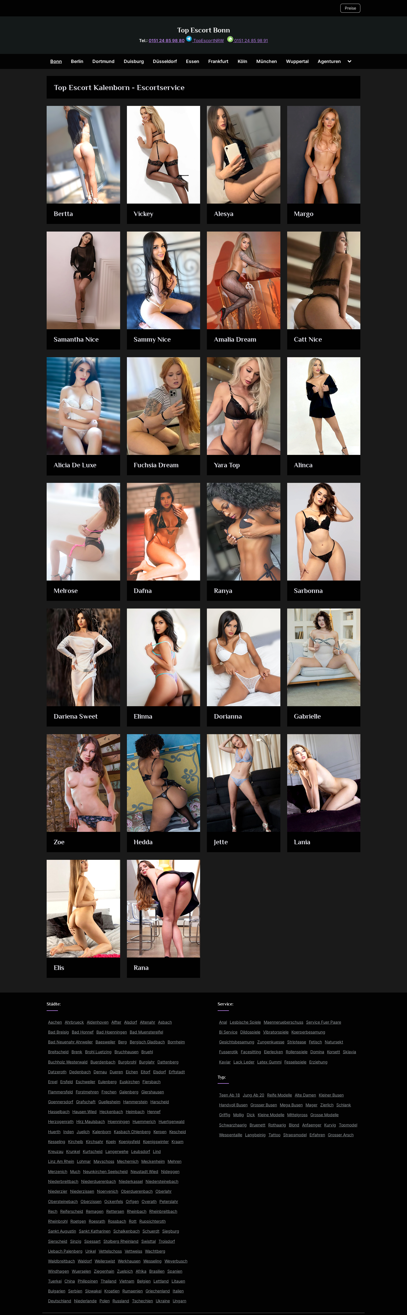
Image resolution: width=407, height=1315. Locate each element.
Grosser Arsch (341, 1134)
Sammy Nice (153, 340)
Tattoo (274, 1134)
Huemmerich (144, 1121)
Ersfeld (66, 1081)
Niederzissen (82, 1191)
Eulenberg (107, 1081)
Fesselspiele (295, 1061)
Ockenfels (113, 1201)
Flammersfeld (60, 1091)
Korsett (333, 1051)
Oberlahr (163, 1191)
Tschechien (142, 1300)
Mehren (174, 1161)
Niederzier (57, 1191)
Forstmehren (87, 1091)
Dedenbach (80, 1071)
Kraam (177, 1141)
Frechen (108, 1091)
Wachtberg (155, 1251)
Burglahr (147, 1061)
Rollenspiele (297, 1051)
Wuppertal (297, 61)
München (266, 61)
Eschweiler (85, 1081)
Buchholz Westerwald (68, 1061)
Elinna (143, 717)
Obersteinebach (63, 1201)
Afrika (141, 1271)
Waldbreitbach (61, 1261)
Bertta (63, 214)
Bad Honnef (83, 1032)
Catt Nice (308, 340)
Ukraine (163, 1300)
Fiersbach (151, 1081)
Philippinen (88, 1281)
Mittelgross (297, 1114)
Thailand (108, 1281)
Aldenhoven (98, 1022)
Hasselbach (59, 1111)
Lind (157, 1151)
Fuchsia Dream (157, 465)
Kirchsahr (94, 1141)
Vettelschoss (110, 1251)
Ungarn (179, 1300)
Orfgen (132, 1201)
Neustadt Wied (144, 1171)
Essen (192, 61)
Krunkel (73, 1151)
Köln (242, 61)
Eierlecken (273, 1051)
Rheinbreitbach (163, 1211)
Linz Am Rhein (61, 1161)
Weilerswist (105, 1261)
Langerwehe (116, 1151)
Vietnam (126, 1281)
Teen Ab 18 (229, 1094)
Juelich (83, 1131)
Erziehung (318, 1061)
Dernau (100, 1071)
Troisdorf (167, 1241)
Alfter (116, 1022)
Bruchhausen (126, 1051)
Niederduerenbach (98, 1181)
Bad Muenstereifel (146, 1032)
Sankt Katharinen (95, 1231)
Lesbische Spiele (245, 1022)
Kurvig (330, 1124)
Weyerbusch (175, 1261)
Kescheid (177, 1131)
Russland (120, 1300)
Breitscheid (58, 1051)
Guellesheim (109, 1101)
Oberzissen (91, 1201)
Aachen (55, 1022)
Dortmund (103, 61)
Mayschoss (104, 1161)
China (69, 1281)
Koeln (111, 1141)
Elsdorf (159, 1071)
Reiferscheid (71, 1211)
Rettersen (115, 1211)
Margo (304, 214)
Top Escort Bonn (203, 30)
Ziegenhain (104, 1271)
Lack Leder (243, 1061)
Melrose (66, 591)
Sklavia (349, 1051)
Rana (141, 968)
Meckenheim (153, 1161)
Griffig (224, 1114)
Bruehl (147, 1051)
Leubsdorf (140, 1151)
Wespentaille (230, 1134)
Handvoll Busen (233, 1104)
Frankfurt (218, 61)
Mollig (238, 1114)
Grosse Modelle (324, 1114)
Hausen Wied (84, 1111)
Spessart (92, 1241)
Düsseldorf (165, 61)
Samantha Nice (77, 340)
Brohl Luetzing (98, 1051)
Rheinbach (136, 1211)
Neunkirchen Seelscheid (105, 1171)
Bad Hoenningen (111, 1032)
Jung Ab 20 (253, 1094)
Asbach (165, 1022)
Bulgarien (56, 1290)
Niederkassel (131, 1181)
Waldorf (85, 1261)
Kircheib (75, 1141)
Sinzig (75, 1241)
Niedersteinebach (162, 1181)
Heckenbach (111, 1111)
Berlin (77, 61)
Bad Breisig (58, 1032)
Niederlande (85, 1300)
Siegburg (170, 1231)
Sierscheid (57, 1241)
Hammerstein (135, 1101)
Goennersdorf (60, 1101)
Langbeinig (255, 1134)
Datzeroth (57, 1071)
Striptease (296, 1041)
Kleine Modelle (271, 1114)
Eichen (132, 1071)
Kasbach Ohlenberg (132, 1131)
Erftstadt (177, 1071)
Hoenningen (119, 1121)
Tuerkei (55, 1281)
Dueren (116, 1071)
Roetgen (78, 1221)
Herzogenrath (60, 1121)
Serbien (75, 1290)
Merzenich (57, 1171)
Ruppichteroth (152, 1221)
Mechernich (127, 1161)
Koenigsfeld (129, 1141)
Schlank (343, 1104)
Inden (68, 1131)
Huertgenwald (172, 1121)
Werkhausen (129, 1261)
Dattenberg (168, 1061)
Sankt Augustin (62, 1231)
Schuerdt (150, 1231)
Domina (317, 1051)
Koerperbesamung (308, 1032)
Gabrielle (308, 717)
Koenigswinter (156, 1141)
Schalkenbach (126, 1231)
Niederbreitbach (63, 1181)
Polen (104, 1300)
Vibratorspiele (276, 1032)
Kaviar (225, 1061)
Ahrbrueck (74, 1022)
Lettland (161, 1281)
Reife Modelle (279, 1094)
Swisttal (148, 1241)
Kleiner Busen (331, 1094)
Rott (133, 1221)
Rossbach (117, 1221)
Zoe (60, 842)
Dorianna (228, 717)
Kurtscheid (93, 1151)
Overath (149, 1201)
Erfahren (317, 1134)
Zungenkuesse (270, 1041)
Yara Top (227, 465)
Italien (178, 1290)
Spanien (174, 1271)
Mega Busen (291, 1104)
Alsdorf (130, 1022)
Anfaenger (311, 1124)
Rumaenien (132, 1290)
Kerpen (159, 1131)
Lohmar (84, 1161)
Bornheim (176, 1041)
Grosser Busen (263, 1104)
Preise (350, 8)
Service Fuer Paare (323, 1022)
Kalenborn (101, 1131)
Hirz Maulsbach (90, 1121)
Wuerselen (81, 1271)
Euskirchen (130, 1081)
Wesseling (152, 1261)
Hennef (154, 1111)
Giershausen (152, 1091)
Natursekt (334, 1041)
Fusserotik (228, 1051)
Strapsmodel (295, 1134)
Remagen (94, 1211)
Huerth (54, 1131)
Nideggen (170, 1171)
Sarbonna (309, 591)
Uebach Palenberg (65, 1251)
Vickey (144, 214)
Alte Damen (305, 1094)
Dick (251, 1114)
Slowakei (93, 1290)
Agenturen (329, 61)
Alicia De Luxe (76, 465)
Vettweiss (133, 1251)
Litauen (178, 1281)
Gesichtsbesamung (236, 1041)
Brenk (77, 1051)
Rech (52, 1211)
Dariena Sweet (76, 717)
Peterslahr (168, 1201)
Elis (59, 968)
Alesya (224, 214)
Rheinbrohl (58, 1221)
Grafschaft (86, 1101)
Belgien (144, 1281)
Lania (302, 842)
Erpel (52, 1081)
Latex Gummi (269, 1061)
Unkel (90, 1251)
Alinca (303, 465)
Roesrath (97, 1221)
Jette (221, 842)
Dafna (143, 591)
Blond (294, 1124)
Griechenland (158, 1290)
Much (75, 1171)
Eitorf (145, 1071)
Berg (122, 1041)
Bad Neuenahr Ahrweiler (70, 1041)
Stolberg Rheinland (120, 1241)
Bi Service (228, 1032)
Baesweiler (105, 1041)
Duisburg (134, 61)
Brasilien (156, 1271)
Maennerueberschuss (283, 1022)
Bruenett (257, 1124)
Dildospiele (250, 1032)
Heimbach (135, 1111)
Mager (311, 1104)
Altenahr (147, 1022)
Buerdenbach (102, 1061)
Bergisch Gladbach (147, 1041)
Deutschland (59, 1300)
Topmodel (348, 1124)
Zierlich (327, 1104)
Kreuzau (55, 1151)
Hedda (144, 842)
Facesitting (251, 1051)
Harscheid (159, 1101)
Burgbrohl (127, 1061)
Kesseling (56, 1141)
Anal (223, 1022)
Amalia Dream (236, 340)
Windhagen (58, 1271)
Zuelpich (125, 1271)
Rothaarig (277, 1124)
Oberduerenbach (137, 1191)
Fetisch (315, 1041)
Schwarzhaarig (233, 1124)
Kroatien (112, 1290)
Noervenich (107, 1191)
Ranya (223, 591)
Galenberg (128, 1091)
